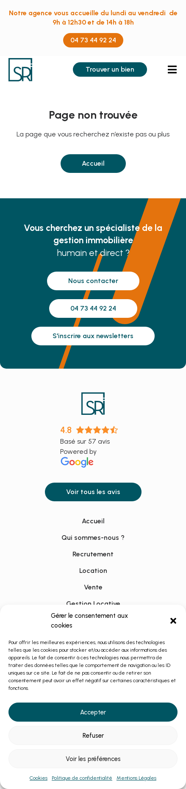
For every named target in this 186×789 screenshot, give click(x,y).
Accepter (93, 712)
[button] (173, 621)
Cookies (38, 778)
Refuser (93, 735)
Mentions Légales (136, 778)
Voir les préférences (93, 759)
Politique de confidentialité (82, 778)
